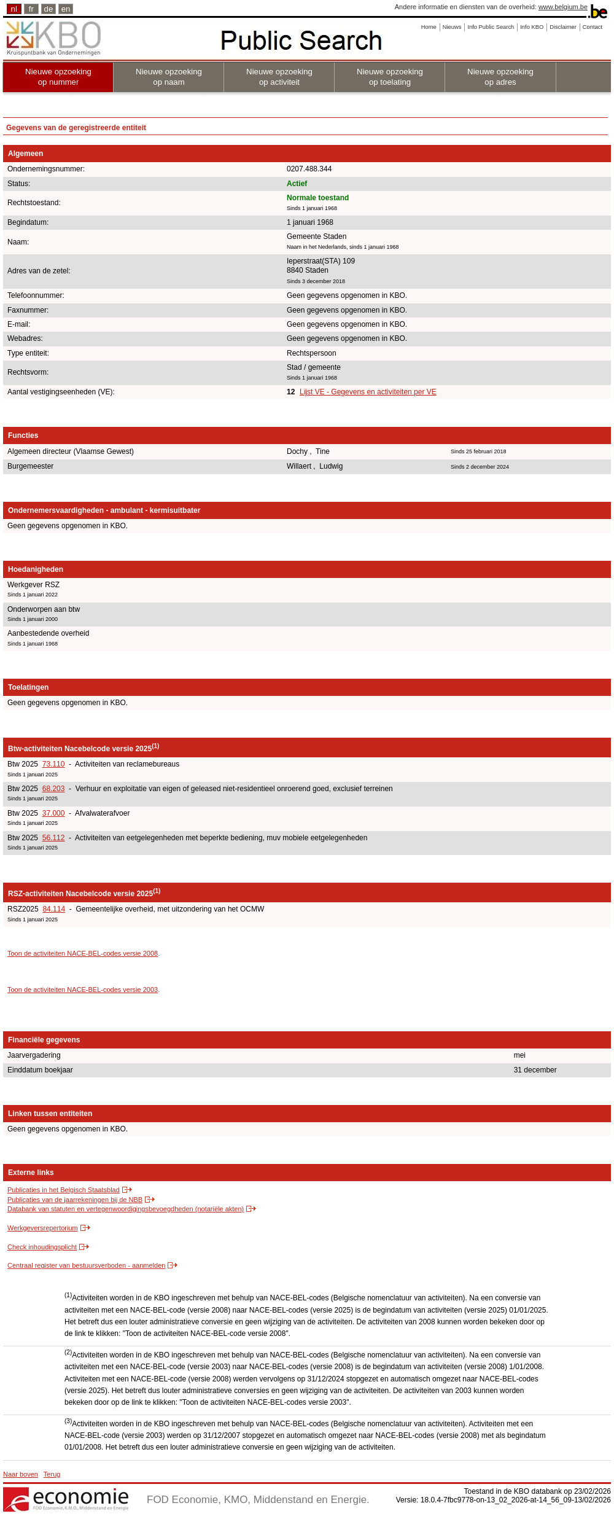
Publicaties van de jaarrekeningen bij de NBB (74, 1199)
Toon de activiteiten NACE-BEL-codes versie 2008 (82, 953)
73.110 (53, 764)
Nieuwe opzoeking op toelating (390, 77)
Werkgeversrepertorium (42, 1228)
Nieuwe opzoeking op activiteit (279, 77)
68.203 (53, 788)
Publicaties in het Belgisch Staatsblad (63, 1189)
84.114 (53, 909)
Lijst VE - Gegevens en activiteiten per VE (368, 392)
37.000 (53, 813)
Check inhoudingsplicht (42, 1247)
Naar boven (20, 1474)
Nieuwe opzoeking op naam (169, 77)
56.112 (53, 838)
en (66, 9)
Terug (52, 1474)
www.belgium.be (563, 6)
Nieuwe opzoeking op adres (500, 77)
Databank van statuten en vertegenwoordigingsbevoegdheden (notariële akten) (125, 1208)
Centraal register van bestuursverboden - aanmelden (86, 1265)
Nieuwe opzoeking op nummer (58, 77)
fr (31, 9)
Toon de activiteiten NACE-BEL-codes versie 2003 (82, 989)
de (48, 9)
